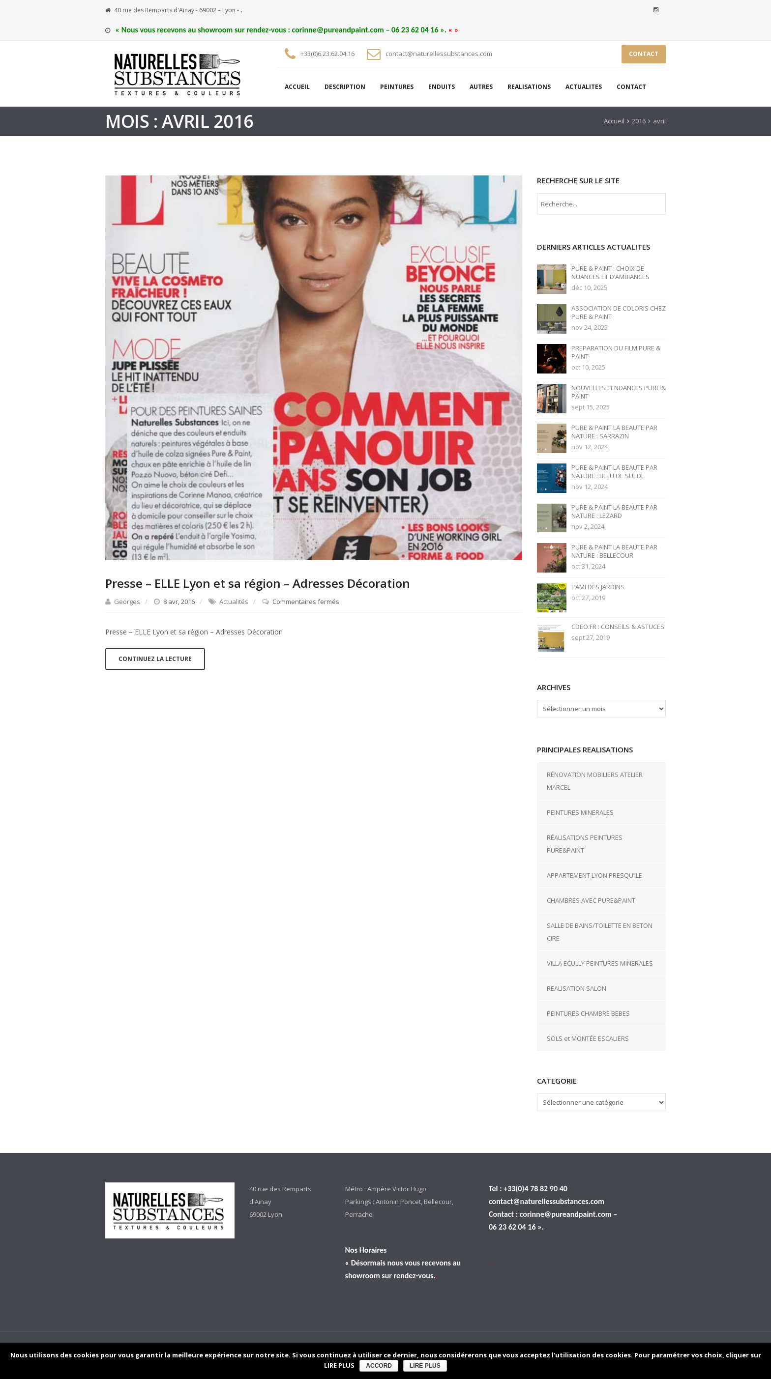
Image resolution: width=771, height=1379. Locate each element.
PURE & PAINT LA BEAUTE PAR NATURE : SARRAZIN (614, 432)
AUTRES (481, 87)
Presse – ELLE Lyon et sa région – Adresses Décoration (257, 583)
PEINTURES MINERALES (580, 812)
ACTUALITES (583, 87)
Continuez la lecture (155, 659)
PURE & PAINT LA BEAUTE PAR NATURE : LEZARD (614, 511)
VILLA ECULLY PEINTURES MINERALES (600, 963)
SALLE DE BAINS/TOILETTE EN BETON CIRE (599, 932)
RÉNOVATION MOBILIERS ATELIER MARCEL (595, 781)
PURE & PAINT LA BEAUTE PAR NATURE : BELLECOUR (614, 551)
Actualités (233, 601)
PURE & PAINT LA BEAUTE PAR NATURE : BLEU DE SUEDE (614, 471)
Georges (127, 601)
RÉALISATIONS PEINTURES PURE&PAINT (585, 844)
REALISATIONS (529, 87)
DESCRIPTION (345, 87)
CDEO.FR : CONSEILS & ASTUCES (617, 627)
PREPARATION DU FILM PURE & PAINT (615, 352)
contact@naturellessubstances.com (439, 53)
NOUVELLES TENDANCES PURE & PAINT (618, 392)
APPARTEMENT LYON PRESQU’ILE (594, 875)
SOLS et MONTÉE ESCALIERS (588, 1038)
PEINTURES (397, 87)
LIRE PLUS (425, 1365)
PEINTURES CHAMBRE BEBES (588, 1013)
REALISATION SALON (576, 988)
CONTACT (643, 54)
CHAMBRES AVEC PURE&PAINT (591, 900)
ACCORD (379, 1365)
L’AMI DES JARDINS (597, 587)
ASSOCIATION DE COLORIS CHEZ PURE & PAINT (618, 312)
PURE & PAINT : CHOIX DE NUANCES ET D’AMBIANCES (610, 272)
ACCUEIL (297, 87)
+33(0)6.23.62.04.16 (327, 53)
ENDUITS (441, 87)
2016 (639, 120)
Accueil (614, 120)
